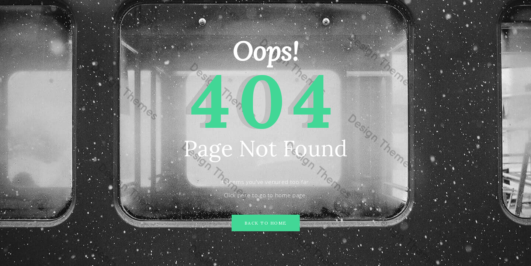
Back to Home (265, 223)
